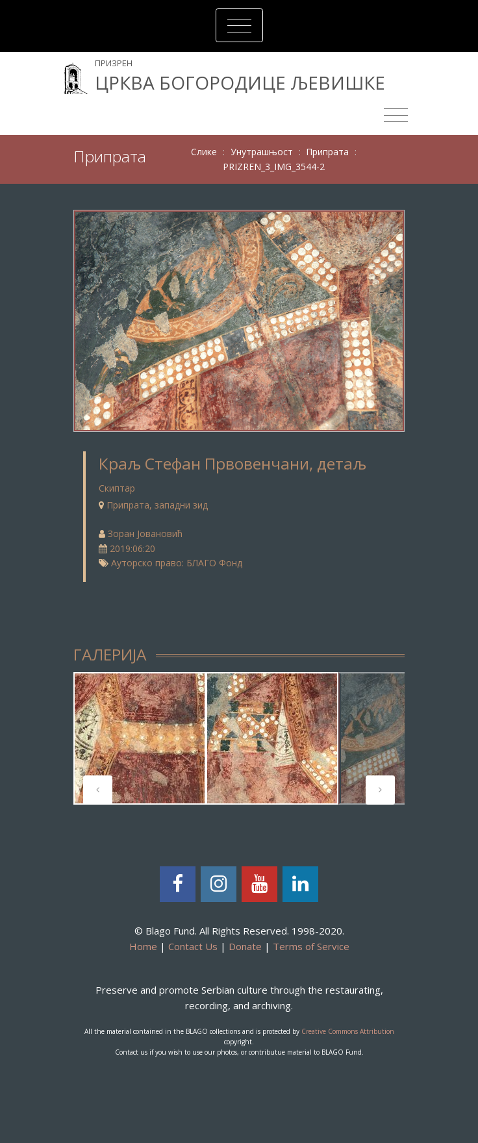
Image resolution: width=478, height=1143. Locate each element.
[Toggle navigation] (239, 25)
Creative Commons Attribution (347, 1031)
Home (143, 946)
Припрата (327, 151)
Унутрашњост (262, 151)
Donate (245, 946)
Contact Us (193, 946)
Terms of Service (311, 946)
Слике (204, 151)
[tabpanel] (139, 738)
